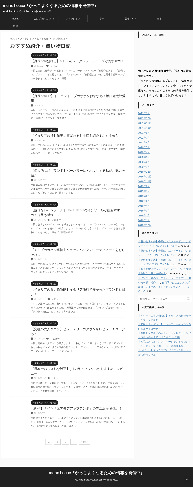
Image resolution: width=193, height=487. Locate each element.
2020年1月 (144, 166)
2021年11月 (145, 123)
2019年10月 (145, 181)
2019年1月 (144, 220)
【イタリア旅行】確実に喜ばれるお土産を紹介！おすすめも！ (76, 135)
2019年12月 (145, 171)
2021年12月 (145, 118)
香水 (101, 18)
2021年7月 (144, 137)
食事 (159, 18)
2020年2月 (144, 162)
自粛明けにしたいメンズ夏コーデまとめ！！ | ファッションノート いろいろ (164, 287)
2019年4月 (144, 205)
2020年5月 (144, 147)
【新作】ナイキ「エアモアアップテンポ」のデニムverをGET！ (76, 408)
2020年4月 (144, 152)
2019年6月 (144, 196)
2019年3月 (144, 210)
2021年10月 (145, 127)
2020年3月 (144, 157)
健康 (15, 26)
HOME (15, 18)
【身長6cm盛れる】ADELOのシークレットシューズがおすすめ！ (77, 61)
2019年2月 (144, 215)
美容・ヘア (131, 18)
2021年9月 (144, 132)
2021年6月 (144, 142)
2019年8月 (144, 186)
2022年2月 (144, 113)
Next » (84, 441)
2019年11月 (145, 176)
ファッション (73, 18)
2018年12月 (145, 225)
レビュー (55, 66)
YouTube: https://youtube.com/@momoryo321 (96, 480)
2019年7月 (144, 191)
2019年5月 (144, 200)
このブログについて (44, 18)
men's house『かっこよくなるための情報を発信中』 (50, 5)
